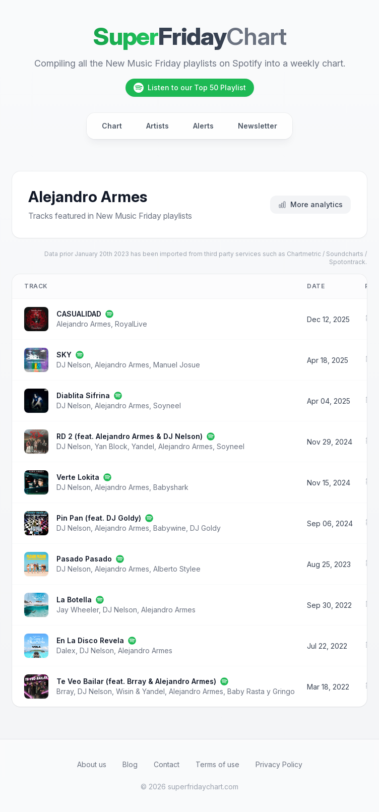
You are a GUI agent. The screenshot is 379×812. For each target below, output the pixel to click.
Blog (130, 764)
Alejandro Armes (83, 324)
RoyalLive (131, 324)
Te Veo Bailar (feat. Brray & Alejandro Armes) (136, 681)
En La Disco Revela (90, 640)
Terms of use (217, 764)
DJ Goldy (205, 528)
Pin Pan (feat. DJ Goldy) (98, 518)
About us (91, 764)
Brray (65, 691)
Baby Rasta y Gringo (261, 691)
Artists (157, 125)
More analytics (310, 204)
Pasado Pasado (84, 558)
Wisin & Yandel (140, 691)
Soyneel (167, 405)
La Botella (74, 599)
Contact (166, 764)
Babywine (169, 528)
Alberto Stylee (177, 569)
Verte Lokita (77, 477)
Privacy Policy (279, 764)
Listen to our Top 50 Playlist (190, 88)
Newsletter (257, 125)
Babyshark (170, 487)
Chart (112, 125)
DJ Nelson (73, 364)
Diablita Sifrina (83, 395)
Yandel (143, 446)
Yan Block (111, 446)
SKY (64, 354)
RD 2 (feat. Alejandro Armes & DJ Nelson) (129, 436)
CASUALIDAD (78, 313)
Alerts (203, 125)
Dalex (66, 650)
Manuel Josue (176, 364)
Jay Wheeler (77, 609)
